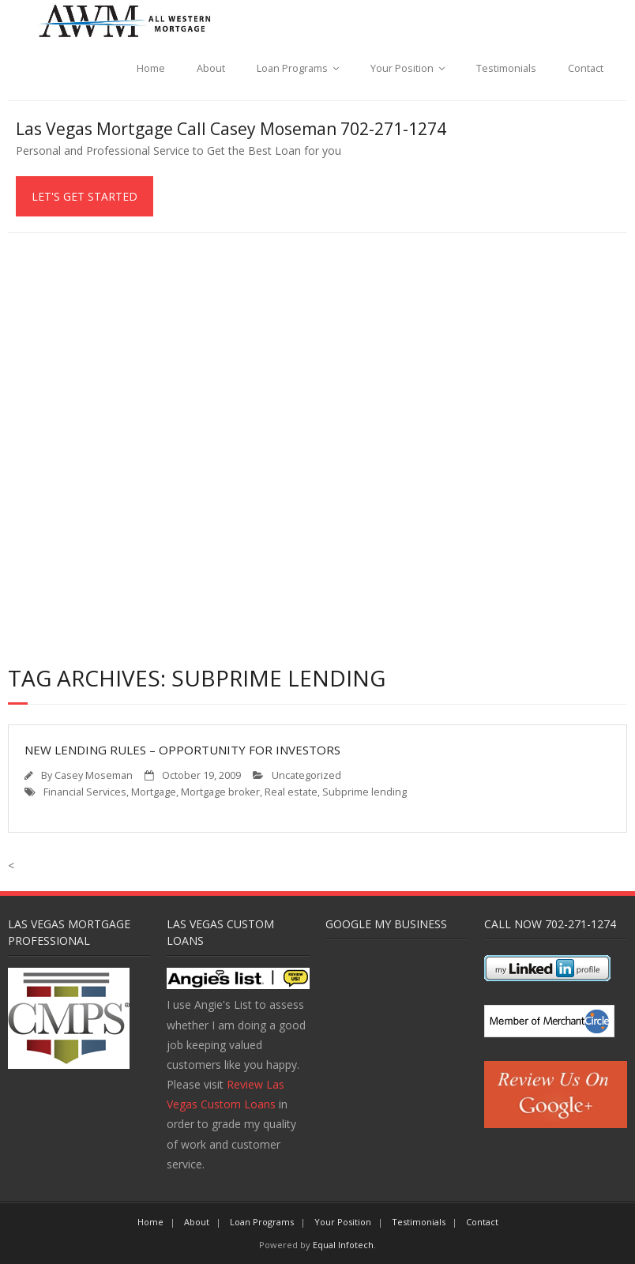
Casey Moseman (93, 775)
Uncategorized (306, 775)
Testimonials (506, 68)
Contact (585, 68)
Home (151, 68)
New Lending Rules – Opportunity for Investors (182, 750)
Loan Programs (292, 68)
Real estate (291, 792)
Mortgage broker (220, 792)
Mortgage (153, 792)
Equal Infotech (343, 1245)
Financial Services (84, 792)
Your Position (402, 68)
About (211, 68)
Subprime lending (364, 792)
